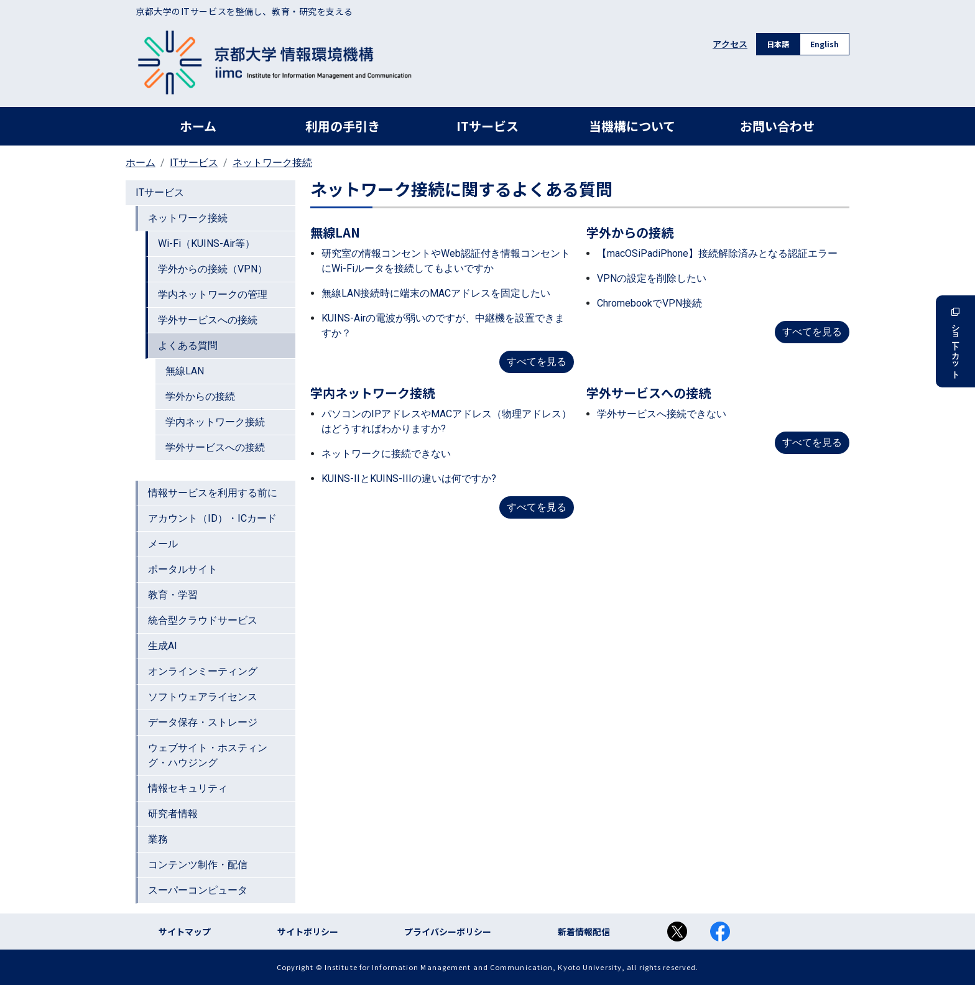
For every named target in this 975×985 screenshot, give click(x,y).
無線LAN (184, 371)
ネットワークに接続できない (386, 454)
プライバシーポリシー (447, 931)
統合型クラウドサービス (202, 620)
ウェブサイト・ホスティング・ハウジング (207, 755)
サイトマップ (185, 931)
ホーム (198, 126)
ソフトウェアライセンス (202, 697)
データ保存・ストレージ (202, 722)
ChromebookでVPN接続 (649, 303)
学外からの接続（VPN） (212, 269)
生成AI (162, 646)
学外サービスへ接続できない (661, 414)
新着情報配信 (584, 931)
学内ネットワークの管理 (212, 294)
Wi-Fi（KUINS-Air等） (206, 243)
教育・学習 (173, 595)
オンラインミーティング (202, 671)
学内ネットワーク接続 (215, 422)
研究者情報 (173, 814)
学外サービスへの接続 (207, 320)
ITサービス (487, 126)
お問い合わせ (777, 126)
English (824, 44)
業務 (158, 839)
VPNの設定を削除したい (651, 278)
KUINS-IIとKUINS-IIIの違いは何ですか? (408, 478)
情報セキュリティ (188, 788)
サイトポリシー (307, 931)
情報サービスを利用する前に (212, 493)
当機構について (632, 126)
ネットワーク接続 (272, 163)
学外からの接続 (200, 396)
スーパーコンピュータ (197, 890)
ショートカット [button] (955, 341)
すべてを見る (536, 362)
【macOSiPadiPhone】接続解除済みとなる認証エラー (717, 253)
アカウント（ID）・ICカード (212, 518)
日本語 (778, 44)
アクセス (730, 44)
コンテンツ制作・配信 (197, 865)
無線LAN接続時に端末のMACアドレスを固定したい (435, 293)
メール (163, 544)
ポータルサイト (183, 569)
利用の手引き (342, 126)
